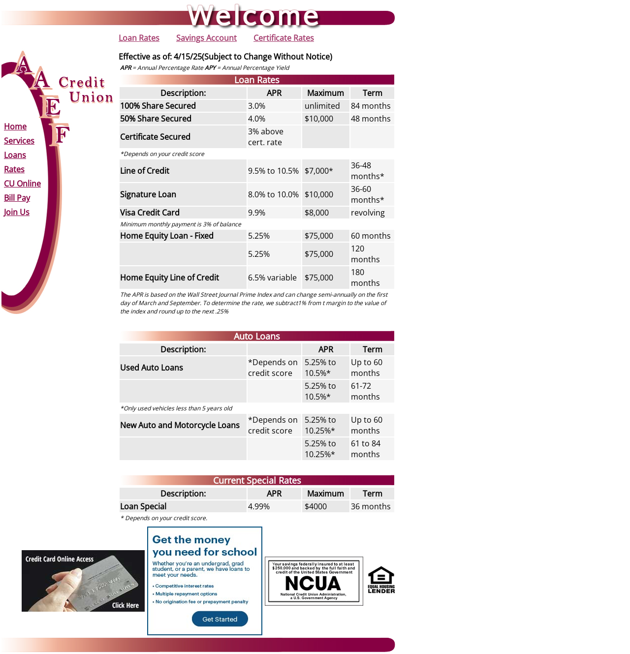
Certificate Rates (283, 37)
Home (15, 126)
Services (19, 140)
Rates (14, 169)
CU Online (22, 183)
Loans (15, 155)
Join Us (17, 212)
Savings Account (206, 37)
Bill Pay (17, 197)
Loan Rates (139, 37)
